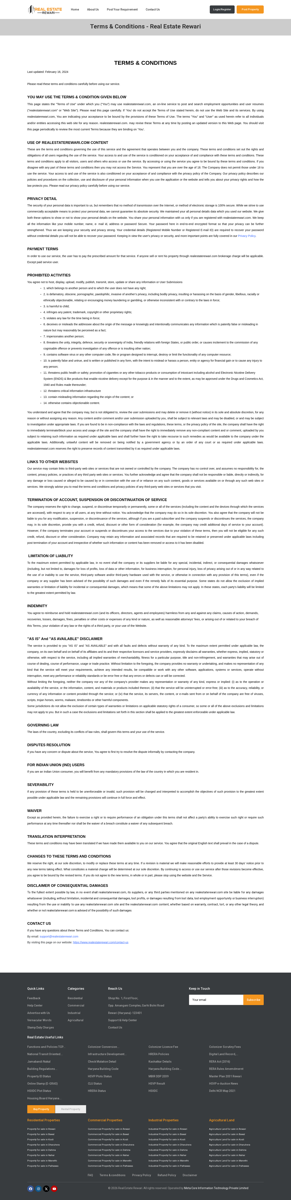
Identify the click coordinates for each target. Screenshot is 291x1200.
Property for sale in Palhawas (42, 1166)
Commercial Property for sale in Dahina (109, 1150)
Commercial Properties (105, 1120)
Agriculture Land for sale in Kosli (226, 1139)
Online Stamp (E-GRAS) (42, 1083)
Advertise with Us (38, 1013)
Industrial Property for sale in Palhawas (169, 1166)
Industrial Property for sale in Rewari (168, 1129)
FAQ (90, 1175)
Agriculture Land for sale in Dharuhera (229, 1145)
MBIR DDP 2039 (159, 1076)
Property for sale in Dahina (41, 1150)
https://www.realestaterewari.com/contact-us (100, 942)
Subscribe (253, 999)
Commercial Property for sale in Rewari (109, 1129)
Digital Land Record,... (223, 1054)
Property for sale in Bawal (40, 1134)
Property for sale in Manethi (42, 1160)
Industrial (74, 1013)
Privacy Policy (246, 236)
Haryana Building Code (103, 1068)
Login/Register (222, 9)
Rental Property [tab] (70, 1109)
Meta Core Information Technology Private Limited (216, 1188)
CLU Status (95, 1083)
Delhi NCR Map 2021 (222, 1091)
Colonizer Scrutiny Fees (225, 1046)
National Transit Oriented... (45, 1054)
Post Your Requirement (122, 9)
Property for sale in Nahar (41, 1155)
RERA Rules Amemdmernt (226, 1068)
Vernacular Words (39, 1020)
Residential (75, 998)
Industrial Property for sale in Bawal (167, 1134)
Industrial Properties (164, 1120)
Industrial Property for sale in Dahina (168, 1150)
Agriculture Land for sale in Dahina (227, 1150)
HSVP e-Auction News (223, 1083)
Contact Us (153, 9)
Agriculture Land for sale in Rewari (227, 1129)
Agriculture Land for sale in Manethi (228, 1160)
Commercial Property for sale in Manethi (110, 1160)
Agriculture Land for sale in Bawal (227, 1134)
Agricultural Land (221, 1120)
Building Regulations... (42, 1068)
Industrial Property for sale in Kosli (167, 1139)
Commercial (76, 1005)
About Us (93, 9)
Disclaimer (190, 1175)
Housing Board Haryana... (44, 1098)
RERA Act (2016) (219, 1061)
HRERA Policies (159, 1054)
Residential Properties (43, 1120)
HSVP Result (157, 1083)
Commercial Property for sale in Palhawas (110, 1166)
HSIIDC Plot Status (39, 1091)
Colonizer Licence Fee (163, 1046)
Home (75, 9)
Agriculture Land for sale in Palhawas (229, 1166)
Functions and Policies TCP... (46, 1046)
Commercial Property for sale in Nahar (108, 1155)
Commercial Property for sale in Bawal (108, 1134)
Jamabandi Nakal (39, 1061)
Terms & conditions (112, 1175)
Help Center (35, 1005)
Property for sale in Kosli (40, 1139)
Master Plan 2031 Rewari (225, 1076)
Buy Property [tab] (41, 1109)
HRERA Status (97, 1091)
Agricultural (75, 1020)
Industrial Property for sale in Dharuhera (170, 1145)
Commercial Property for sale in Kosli (108, 1139)
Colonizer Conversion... (103, 1046)
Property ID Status (39, 1076)
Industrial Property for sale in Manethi (169, 1160)
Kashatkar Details (160, 1061)
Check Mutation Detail (102, 1061)
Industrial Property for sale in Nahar (167, 1155)
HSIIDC (153, 1091)
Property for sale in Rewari (41, 1129)
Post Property (250, 9)
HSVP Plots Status (100, 1076)
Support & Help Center (122, 1020)
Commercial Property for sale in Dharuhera (111, 1145)
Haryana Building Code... (165, 1068)
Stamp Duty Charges (40, 1027)
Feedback (33, 998)
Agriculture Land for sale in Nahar (227, 1155)
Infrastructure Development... (107, 1054)
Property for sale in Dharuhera (43, 1145)
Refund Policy (167, 1175)
